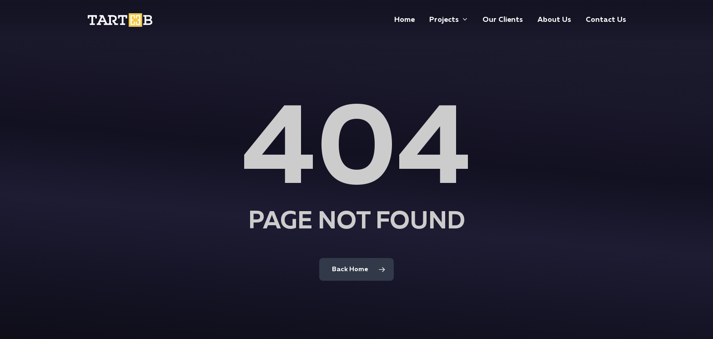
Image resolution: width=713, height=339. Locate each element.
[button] (696, 5)
